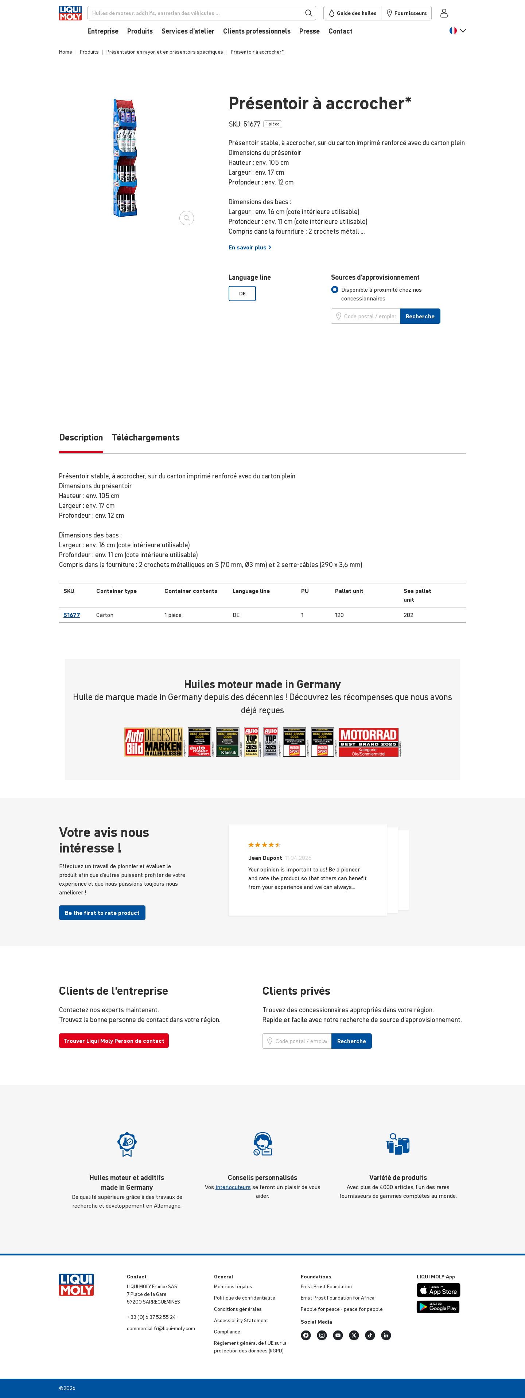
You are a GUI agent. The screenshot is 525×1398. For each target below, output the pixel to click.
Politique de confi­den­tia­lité (244, 1297)
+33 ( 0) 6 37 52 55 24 (151, 1317)
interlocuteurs (233, 1187)
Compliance (227, 1331)
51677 (71, 615)
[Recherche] (214, 13)
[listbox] (275, 293)
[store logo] (81, 23)
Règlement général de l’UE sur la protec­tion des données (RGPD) (250, 1346)
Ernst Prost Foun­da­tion (326, 1286)
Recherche (420, 316)
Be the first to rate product (102, 913)
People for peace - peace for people (342, 1309)
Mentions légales (233, 1286)
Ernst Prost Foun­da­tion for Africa (337, 1297)
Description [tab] (81, 437)
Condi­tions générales (238, 1309)
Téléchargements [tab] (146, 437)
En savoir (250, 247)
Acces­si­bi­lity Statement (241, 1320)
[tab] (398, 294)
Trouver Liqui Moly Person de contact (113, 1041)
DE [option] (242, 293)
